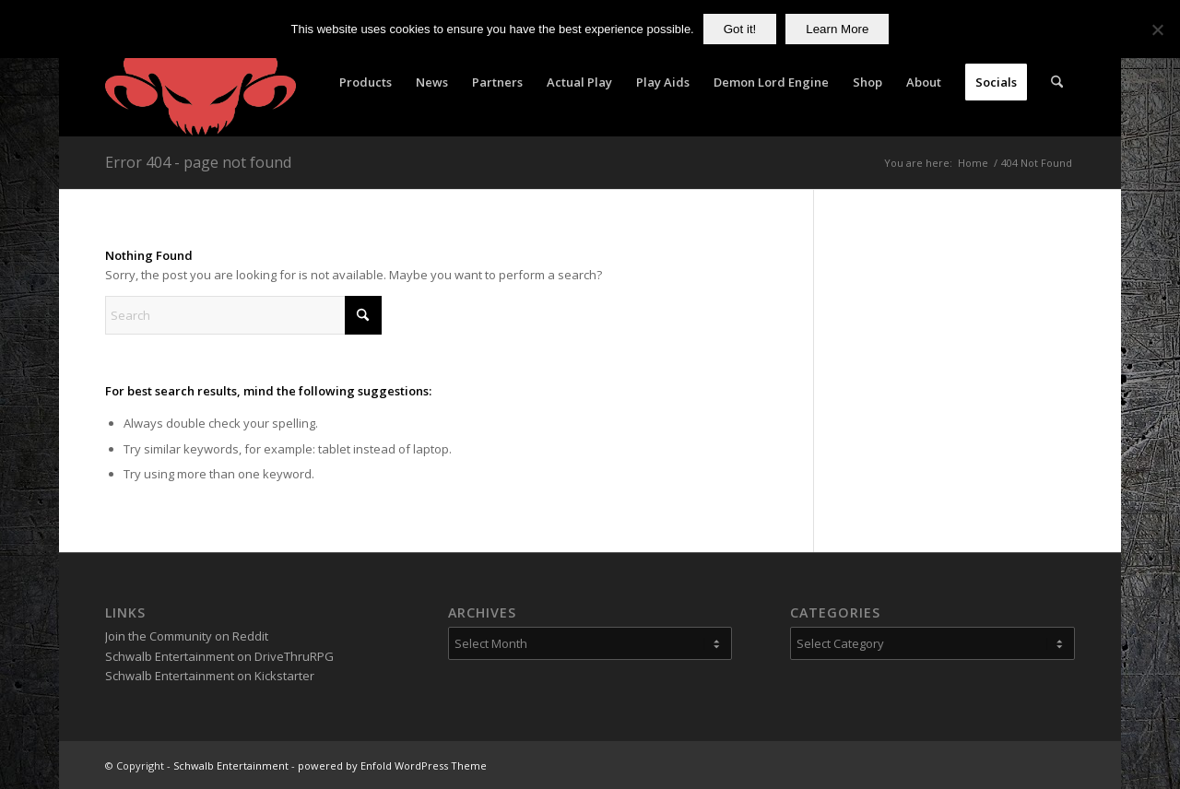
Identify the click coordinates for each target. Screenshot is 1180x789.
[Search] (1057, 82)
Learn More (837, 29)
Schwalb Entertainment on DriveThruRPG (219, 656)
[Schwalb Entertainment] (200, 82)
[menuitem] (365, 82)
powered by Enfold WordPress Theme (392, 765)
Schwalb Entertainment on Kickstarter (209, 675)
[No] (1157, 29)
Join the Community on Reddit (186, 636)
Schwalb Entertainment (231, 765)
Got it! (740, 29)
